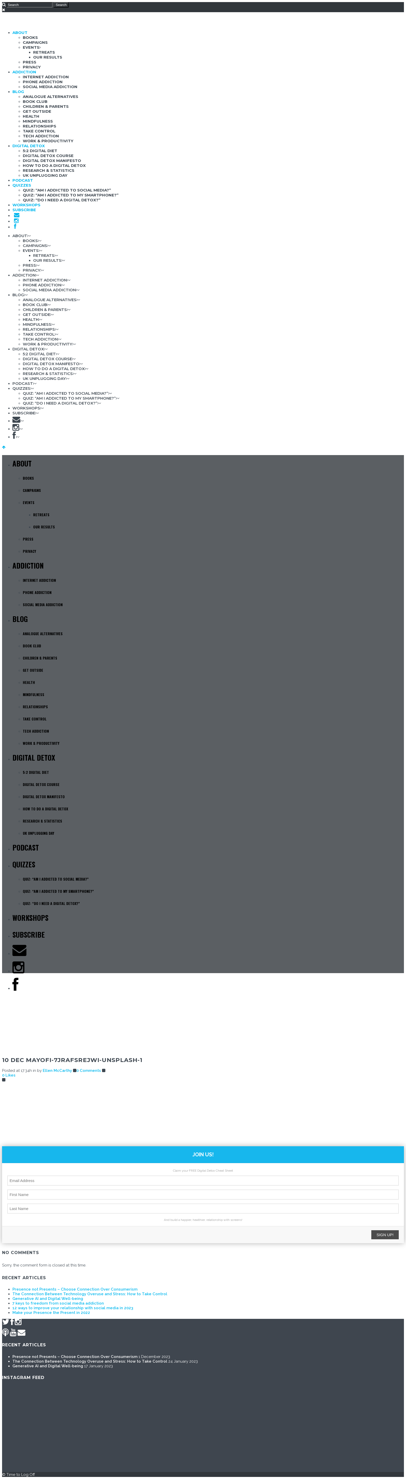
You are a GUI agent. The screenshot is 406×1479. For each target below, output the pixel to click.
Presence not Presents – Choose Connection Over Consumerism (74, 1289)
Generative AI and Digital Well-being (47, 1298)
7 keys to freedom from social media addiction (58, 1303)
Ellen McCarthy (57, 1070)
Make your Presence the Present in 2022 (51, 1312)
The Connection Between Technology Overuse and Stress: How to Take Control (89, 1294)
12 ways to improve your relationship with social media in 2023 (72, 1308)
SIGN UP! (385, 1235)
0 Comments (88, 1070)
